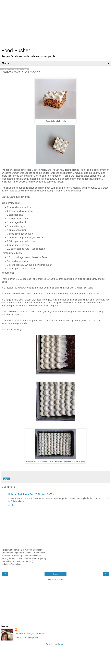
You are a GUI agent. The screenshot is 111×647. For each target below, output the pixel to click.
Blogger (61, 644)
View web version (55, 579)
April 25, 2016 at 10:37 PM (42, 494)
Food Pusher (15, 50)
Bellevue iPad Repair (18, 494)
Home (55, 574)
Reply (11, 505)
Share (6, 479)
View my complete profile (26, 637)
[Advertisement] (55, 24)
